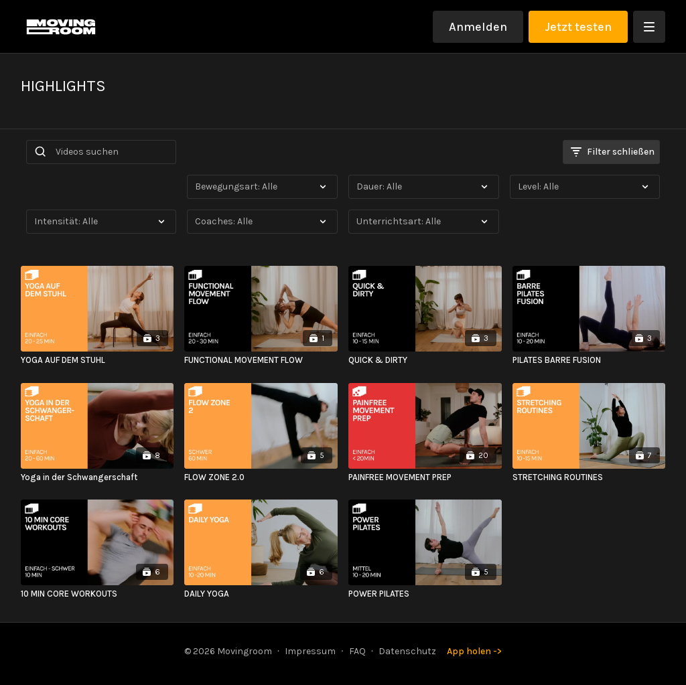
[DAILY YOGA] (261, 594)
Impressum (310, 651)
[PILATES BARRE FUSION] (589, 360)
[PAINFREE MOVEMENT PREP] (425, 477)
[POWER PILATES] (425, 594)
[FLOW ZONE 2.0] (261, 477)
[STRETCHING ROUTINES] (589, 477)
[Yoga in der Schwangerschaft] (97, 477)
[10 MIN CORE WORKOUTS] (97, 594)
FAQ (357, 651)
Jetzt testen (578, 26)
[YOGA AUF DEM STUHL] (97, 360)
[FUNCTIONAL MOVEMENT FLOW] (261, 360)
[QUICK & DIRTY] (425, 360)
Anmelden (478, 26)
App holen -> (474, 651)
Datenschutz (407, 651)
